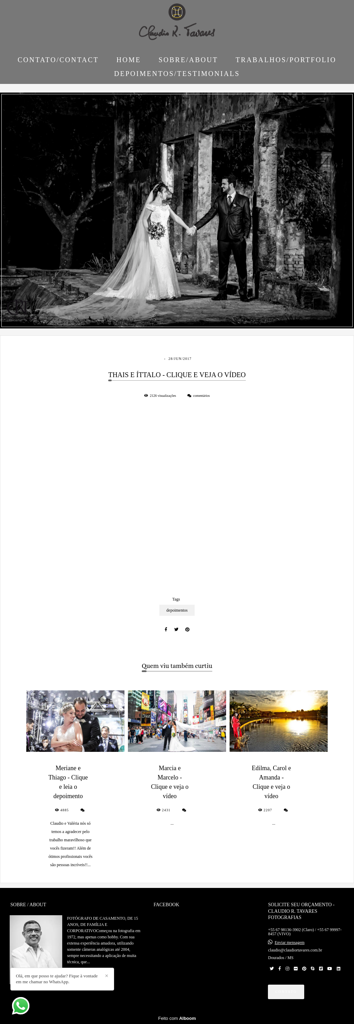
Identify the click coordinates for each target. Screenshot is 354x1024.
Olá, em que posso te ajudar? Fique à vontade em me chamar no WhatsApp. (56, 978)
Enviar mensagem (289, 942)
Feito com (177, 1018)
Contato (286, 992)
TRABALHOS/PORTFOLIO (286, 60)
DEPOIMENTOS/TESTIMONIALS (177, 73)
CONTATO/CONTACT (58, 60)
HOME (129, 60)
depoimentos (176, 610)
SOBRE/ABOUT (188, 60)
